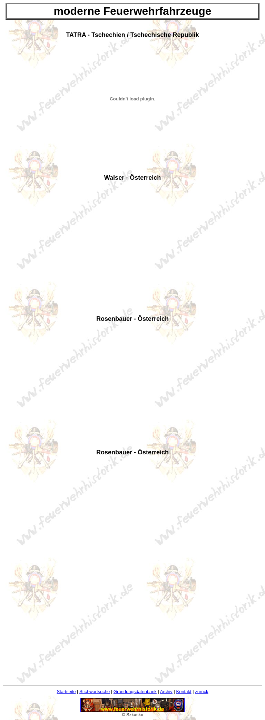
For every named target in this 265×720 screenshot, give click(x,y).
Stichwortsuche (94, 691)
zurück (201, 691)
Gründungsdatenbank (135, 691)
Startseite (66, 691)
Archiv (166, 691)
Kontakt (183, 691)
